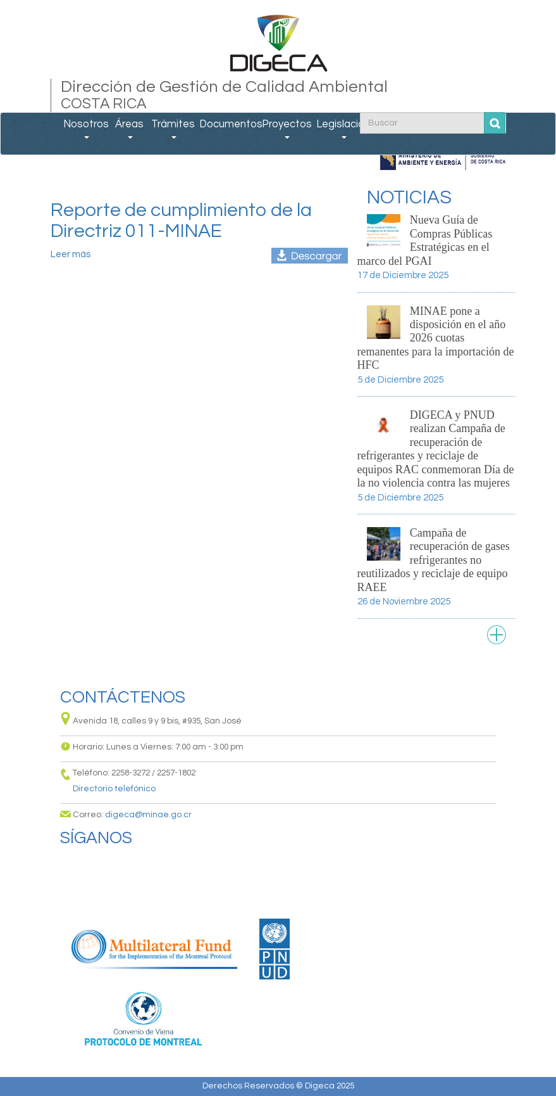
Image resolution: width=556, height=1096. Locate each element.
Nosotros (86, 128)
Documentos (230, 123)
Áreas (129, 128)
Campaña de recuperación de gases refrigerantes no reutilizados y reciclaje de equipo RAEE (433, 560)
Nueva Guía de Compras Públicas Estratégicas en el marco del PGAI (425, 240)
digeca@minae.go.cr (148, 814)
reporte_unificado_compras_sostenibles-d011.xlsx (309, 256)
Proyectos (287, 128)
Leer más (70, 254)
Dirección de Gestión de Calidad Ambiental (279, 95)
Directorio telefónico (114, 788)
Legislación (343, 128)
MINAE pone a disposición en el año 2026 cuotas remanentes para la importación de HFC (435, 338)
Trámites (173, 128)
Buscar (495, 123)
